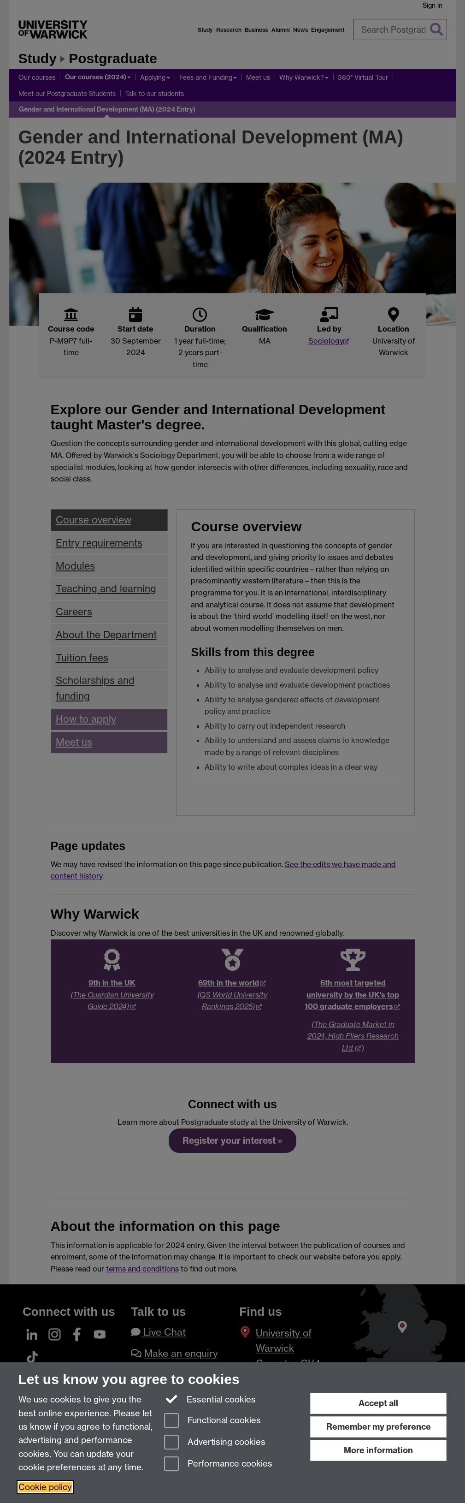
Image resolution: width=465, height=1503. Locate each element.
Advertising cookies (214, 1442)
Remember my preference (378, 1426)
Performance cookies (218, 1464)
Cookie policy (45, 1487)
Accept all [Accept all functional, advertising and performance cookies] (378, 1403)
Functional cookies (212, 1421)
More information (378, 1450)
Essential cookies (210, 1399)
